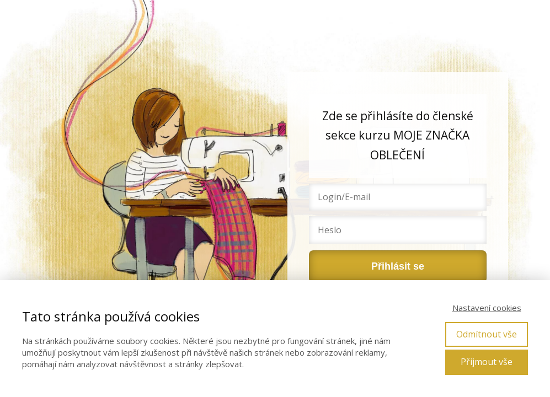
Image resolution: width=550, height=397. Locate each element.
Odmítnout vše (486, 334)
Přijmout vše (486, 362)
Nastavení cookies (486, 307)
